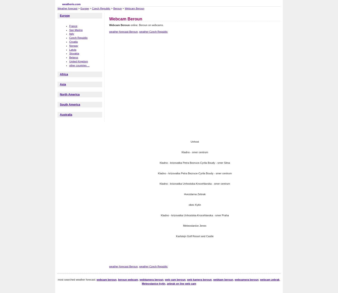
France (73, 26)
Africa (64, 74)
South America (70, 104)
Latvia (72, 49)
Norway (73, 45)
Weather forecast (67, 8)
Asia (63, 84)
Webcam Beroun (134, 8)
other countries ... (79, 65)
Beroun (117, 8)
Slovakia (74, 53)
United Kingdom (78, 61)
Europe (85, 8)
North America (70, 94)
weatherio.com (71, 4)
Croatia (73, 41)
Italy (71, 33)
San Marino (76, 30)
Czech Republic (101, 8)
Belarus (73, 57)
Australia (66, 114)
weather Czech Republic (153, 31)
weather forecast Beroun (123, 31)
